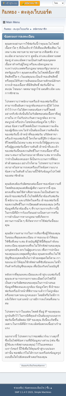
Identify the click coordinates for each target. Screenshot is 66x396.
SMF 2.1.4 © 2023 (24, 392)
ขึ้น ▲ (49, 388)
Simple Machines (42, 392)
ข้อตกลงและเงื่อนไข (34, 388)
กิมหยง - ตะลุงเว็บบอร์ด (27, 12)
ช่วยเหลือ (18, 388)
